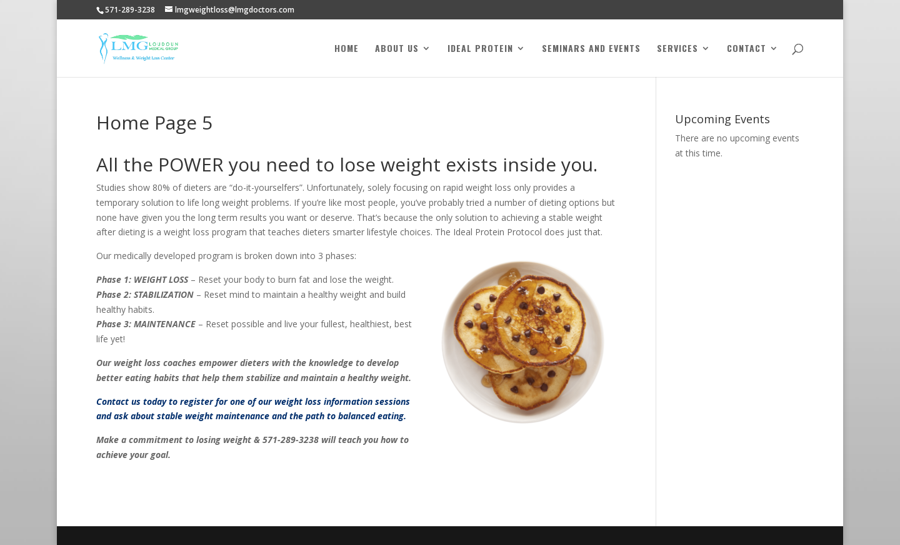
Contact (746, 49)
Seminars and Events (591, 49)
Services (677, 49)
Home (346, 49)
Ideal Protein (480, 49)
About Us (397, 49)
